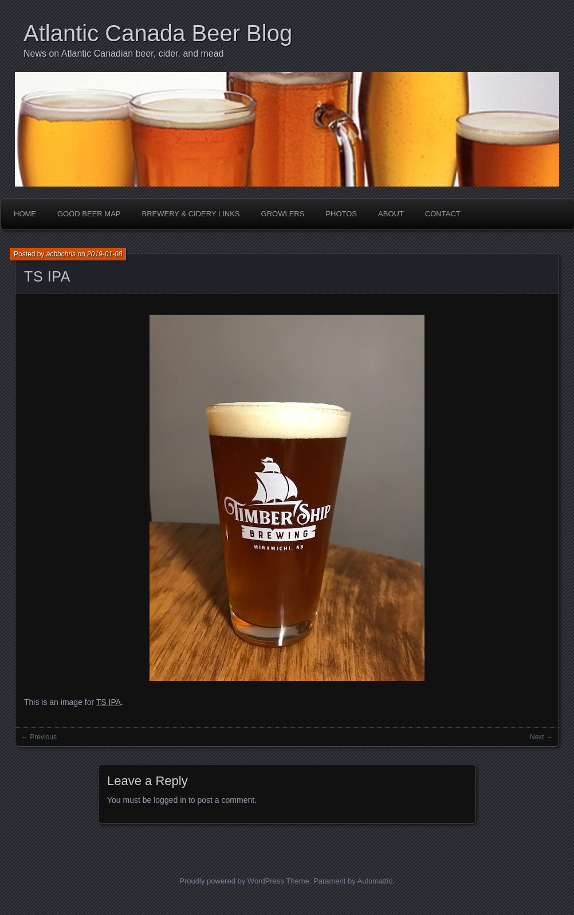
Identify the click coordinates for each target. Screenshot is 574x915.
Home (25, 213)
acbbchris (61, 254)
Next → (541, 737)
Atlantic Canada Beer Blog (157, 33)
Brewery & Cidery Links (191, 213)
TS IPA (47, 276)
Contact (443, 213)
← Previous (39, 737)
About (391, 213)
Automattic (374, 881)
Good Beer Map (89, 213)
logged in (170, 800)
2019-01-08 (104, 254)
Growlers (283, 213)
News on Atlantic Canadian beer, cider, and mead (123, 53)
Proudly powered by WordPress (231, 881)
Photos (341, 213)
